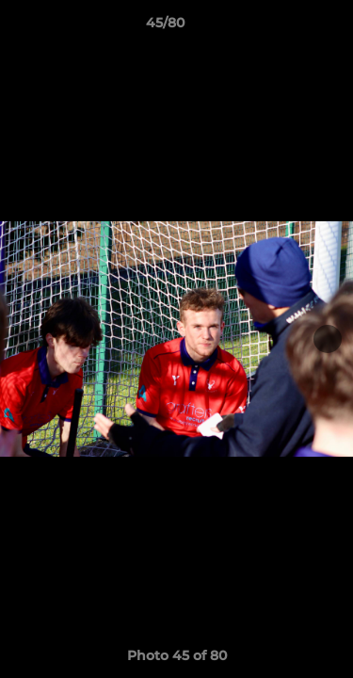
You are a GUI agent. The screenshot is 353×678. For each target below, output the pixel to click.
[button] (285, 27)
